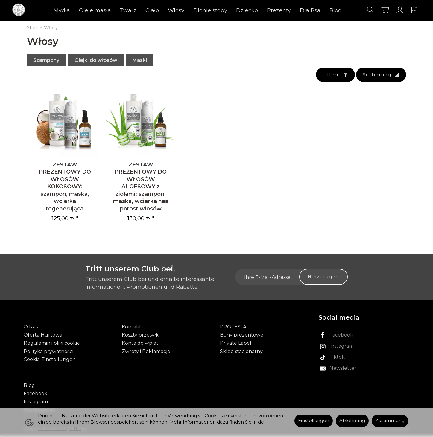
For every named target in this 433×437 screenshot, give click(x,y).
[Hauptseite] (20, 10)
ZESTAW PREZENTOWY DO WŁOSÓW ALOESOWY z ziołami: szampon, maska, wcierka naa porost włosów (140, 188)
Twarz (128, 10)
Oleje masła (95, 10)
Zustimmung (390, 420)
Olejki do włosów (96, 60)
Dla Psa (310, 10)
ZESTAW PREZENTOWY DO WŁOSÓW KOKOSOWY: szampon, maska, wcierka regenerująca (65, 188)
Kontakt (131, 329)
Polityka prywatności (48, 353)
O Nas (31, 329)
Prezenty (279, 10)
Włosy (176, 10)
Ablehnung (352, 420)
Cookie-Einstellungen (50, 361)
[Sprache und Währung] (414, 10)
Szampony (46, 60)
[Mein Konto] (399, 10)
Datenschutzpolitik (59, 428)
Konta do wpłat (140, 345)
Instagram (36, 404)
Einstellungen (313, 420)
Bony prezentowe (241, 337)
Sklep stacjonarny (241, 353)
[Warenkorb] (385, 10)
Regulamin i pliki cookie (52, 345)
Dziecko (247, 10)
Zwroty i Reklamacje (146, 353)
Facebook (35, 395)
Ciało (152, 10)
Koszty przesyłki (140, 337)
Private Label (235, 345)
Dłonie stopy (210, 10)
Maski (140, 60)
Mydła (62, 10)
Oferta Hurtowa (43, 337)
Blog (335, 10)
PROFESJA (233, 329)
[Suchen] (370, 10)
